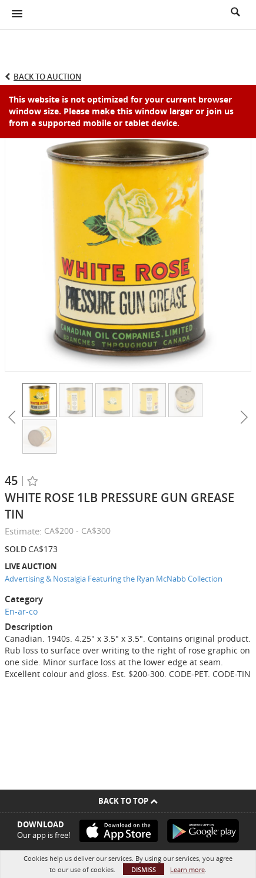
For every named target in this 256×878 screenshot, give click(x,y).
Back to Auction (47, 76)
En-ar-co (21, 611)
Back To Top (128, 801)
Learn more (187, 869)
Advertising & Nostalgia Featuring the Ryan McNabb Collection (113, 578)
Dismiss (143, 869)
